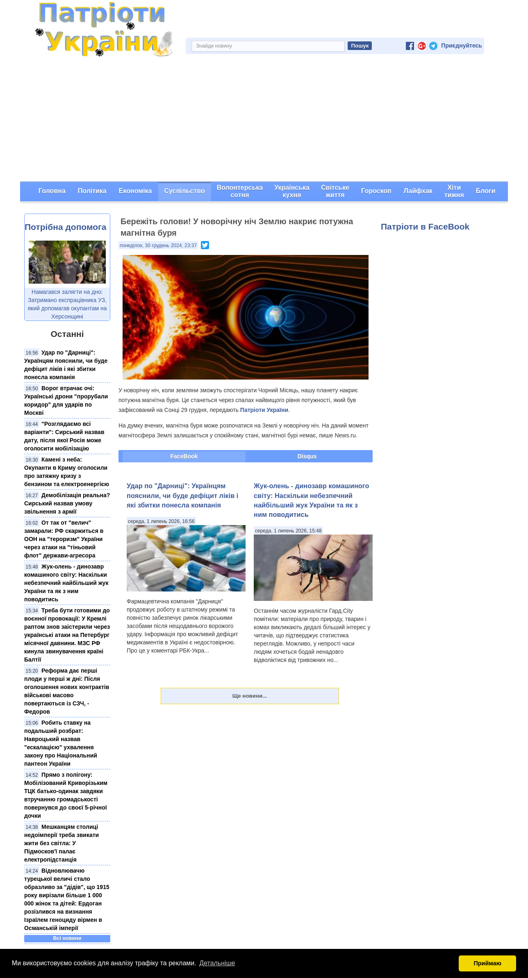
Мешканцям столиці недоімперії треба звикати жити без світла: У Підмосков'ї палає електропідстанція (61, 843)
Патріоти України (264, 410)
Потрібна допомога (65, 227)
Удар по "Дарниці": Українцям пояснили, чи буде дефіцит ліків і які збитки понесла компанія (182, 495)
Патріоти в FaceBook (425, 226)
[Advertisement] (264, 120)
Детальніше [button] (217, 963)
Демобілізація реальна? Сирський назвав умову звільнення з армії (67, 503)
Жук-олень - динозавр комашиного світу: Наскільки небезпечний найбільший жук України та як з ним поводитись (66, 583)
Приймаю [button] (487, 963)
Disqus (307, 456)
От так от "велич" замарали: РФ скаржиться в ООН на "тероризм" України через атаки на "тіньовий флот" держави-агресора (63, 539)
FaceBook (184, 456)
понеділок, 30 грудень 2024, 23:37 (158, 245)
